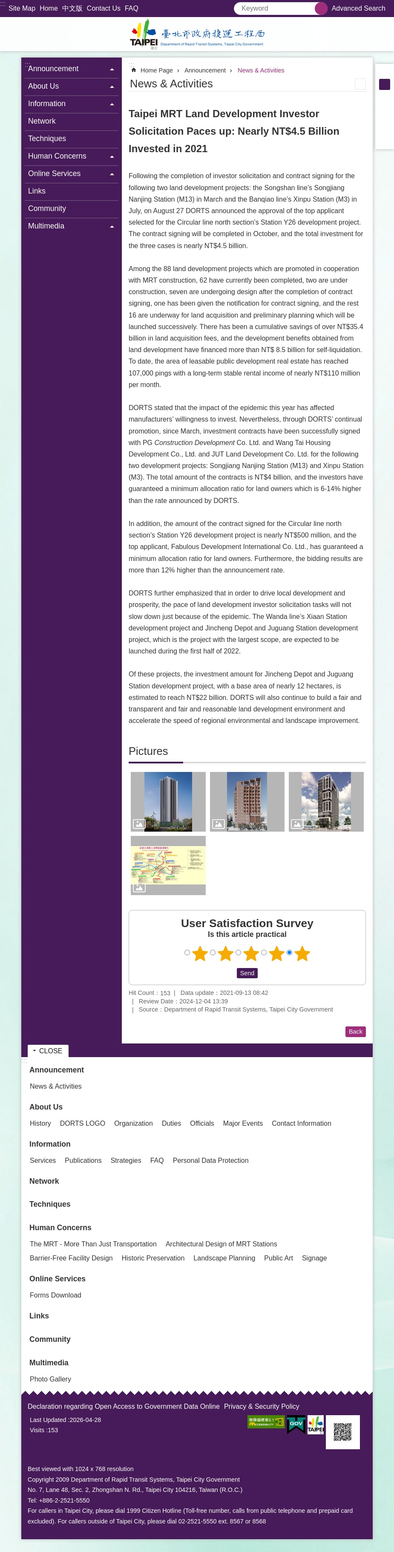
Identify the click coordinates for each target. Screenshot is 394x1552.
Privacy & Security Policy (261, 1406)
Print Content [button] (360, 84)
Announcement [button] (53, 68)
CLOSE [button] (50, 1051)
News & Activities (261, 70)
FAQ (131, 8)
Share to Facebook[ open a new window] (384, 106)
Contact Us (104, 8)
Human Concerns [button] (57, 156)
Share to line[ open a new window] (384, 128)
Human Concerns (60, 1227)
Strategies (126, 1160)
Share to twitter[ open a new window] (384, 117)
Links (37, 191)
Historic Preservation (153, 1258)
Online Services (57, 1279)
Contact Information (301, 1123)
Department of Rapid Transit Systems (197, 34)
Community (47, 208)
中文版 (72, 8)
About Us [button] (43, 86)
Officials (202, 1123)
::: (3, 3)
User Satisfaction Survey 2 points (225, 953)
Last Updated (48, 1419)
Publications (83, 1160)
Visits (37, 1430)
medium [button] (384, 84)
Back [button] (355, 1031)
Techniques (47, 138)
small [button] (384, 73)
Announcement (205, 70)
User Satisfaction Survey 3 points (251, 953)
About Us (46, 1107)
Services (43, 1160)
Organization (133, 1123)
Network (42, 121)
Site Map (22, 8)
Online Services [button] (54, 173)
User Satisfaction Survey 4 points (276, 953)
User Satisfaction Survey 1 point (200, 953)
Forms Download (55, 1295)
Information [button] (47, 103)
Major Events (243, 1123)
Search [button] (321, 8)
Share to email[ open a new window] (384, 139)
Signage (314, 1258)
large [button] (384, 95)
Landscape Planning (224, 1258)
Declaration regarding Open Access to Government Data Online (124, 1406)
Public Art (278, 1258)
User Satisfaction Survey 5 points (302, 953)
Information (50, 1144)
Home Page (157, 70)
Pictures (148, 751)
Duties (171, 1123)
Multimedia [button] (46, 226)
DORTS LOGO (82, 1123)
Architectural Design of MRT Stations (221, 1244)
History (40, 1123)
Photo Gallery (50, 1379)
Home (49, 8)
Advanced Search (358, 8)
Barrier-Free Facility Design (71, 1258)
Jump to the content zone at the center (4, 4)
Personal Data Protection (211, 1160)
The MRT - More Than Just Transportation (93, 1244)
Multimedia (49, 1362)
